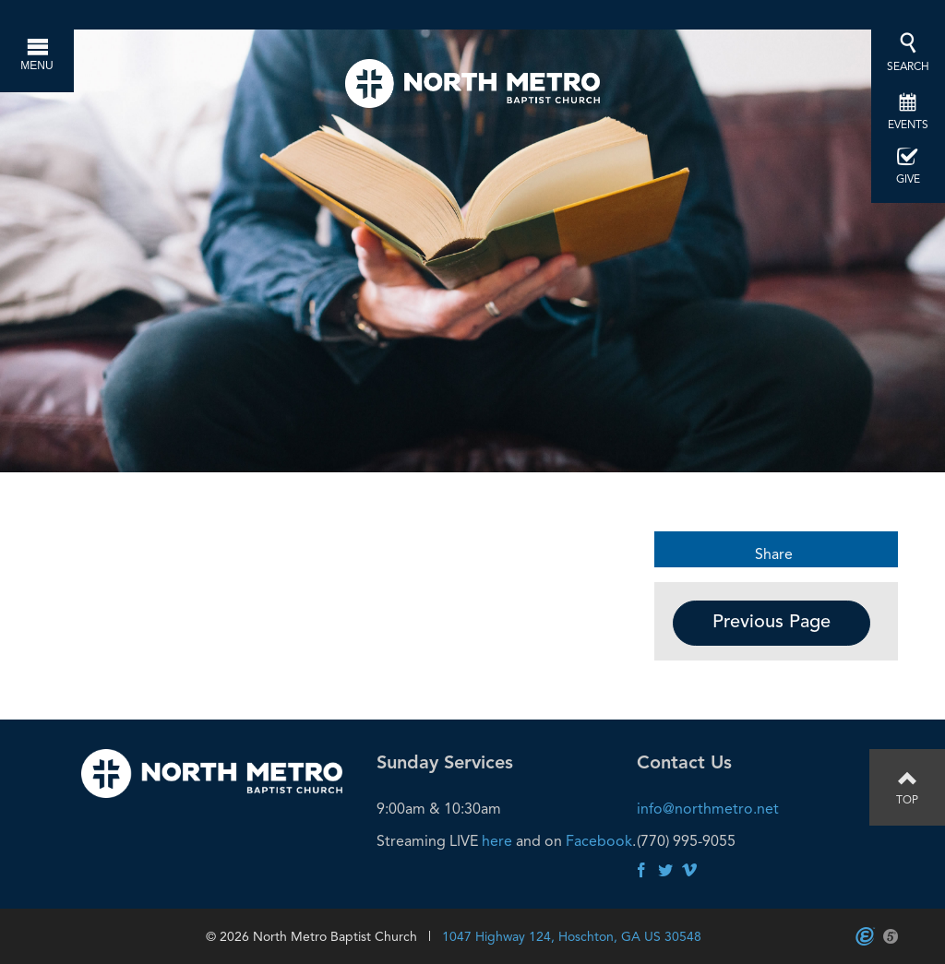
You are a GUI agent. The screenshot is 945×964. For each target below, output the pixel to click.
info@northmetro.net (708, 808)
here (497, 841)
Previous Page (771, 622)
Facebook (599, 841)
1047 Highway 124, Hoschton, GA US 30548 (571, 936)
